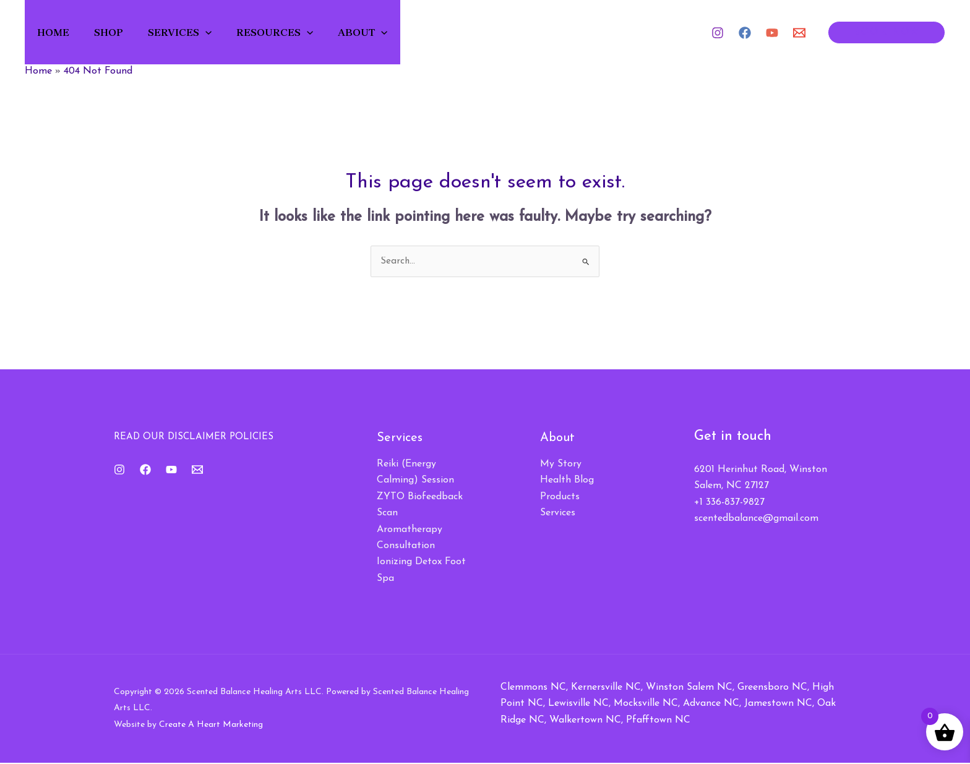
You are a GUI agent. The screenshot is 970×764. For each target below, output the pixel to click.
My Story (561, 465)
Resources (293, 32)
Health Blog (567, 481)
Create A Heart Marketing (211, 725)
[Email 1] (799, 33)
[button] (220, 32)
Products (560, 497)
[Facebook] (745, 33)
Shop (119, 32)
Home (59, 32)
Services (194, 32)
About (386, 32)
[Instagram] (717, 33)
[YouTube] (772, 33)
